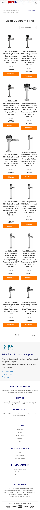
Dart (23, 493)
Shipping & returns (20, 469)
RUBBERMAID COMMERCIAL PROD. (23, 489)
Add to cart (11, 74)
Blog (20, 441)
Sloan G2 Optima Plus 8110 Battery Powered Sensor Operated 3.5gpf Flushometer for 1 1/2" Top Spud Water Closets (11, 57)
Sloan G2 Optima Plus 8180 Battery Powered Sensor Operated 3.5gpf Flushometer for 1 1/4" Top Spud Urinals (29, 308)
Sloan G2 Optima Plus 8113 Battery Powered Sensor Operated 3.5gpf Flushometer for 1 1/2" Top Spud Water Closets (11, 160)
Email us (5, 377)
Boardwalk (7, 489)
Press (20, 432)
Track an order (20, 472)
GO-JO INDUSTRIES (16, 496)
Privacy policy (20, 435)
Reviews (20, 438)
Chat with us (7, 374)
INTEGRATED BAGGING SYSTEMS (18, 495)
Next (34, 335)
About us (20, 430)
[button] (20, 11)
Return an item (20, 475)
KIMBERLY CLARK (28, 491)
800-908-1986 (7, 372)
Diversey (30, 493)
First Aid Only (8, 493)
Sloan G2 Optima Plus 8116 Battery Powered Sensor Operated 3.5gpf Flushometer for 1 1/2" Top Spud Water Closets (29, 207)
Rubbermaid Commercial (12, 491)
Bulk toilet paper (20, 458)
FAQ (20, 452)
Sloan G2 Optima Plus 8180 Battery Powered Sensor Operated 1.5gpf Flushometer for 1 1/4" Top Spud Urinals (11, 308)
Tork (17, 493)
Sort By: (22, 27)
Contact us (20, 455)
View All (27, 496)
